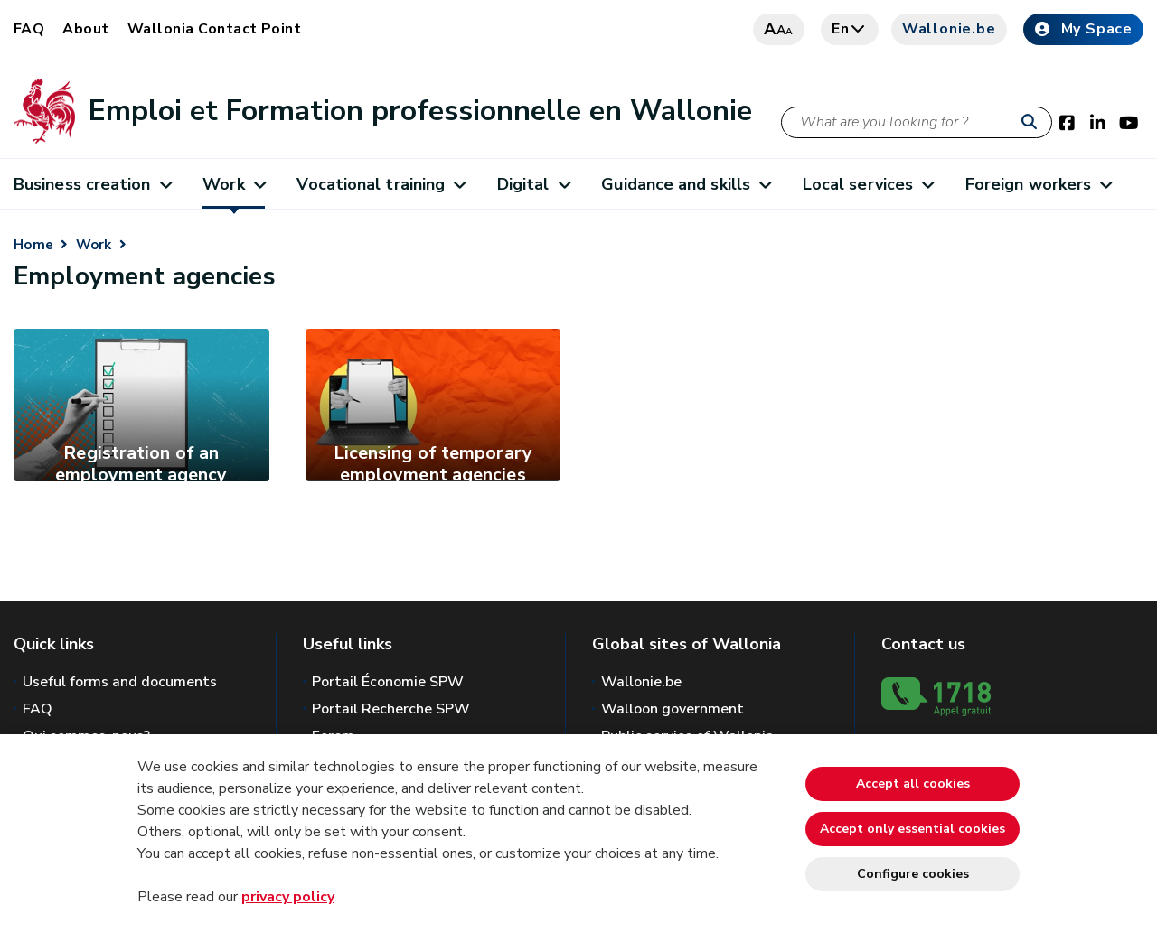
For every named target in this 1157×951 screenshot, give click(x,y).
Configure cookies (913, 873)
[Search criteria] (916, 122)
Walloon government (672, 709)
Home (33, 245)
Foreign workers (1038, 184)
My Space (1083, 29)
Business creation (92, 184)
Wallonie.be (949, 29)
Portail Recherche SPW (391, 709)
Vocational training (380, 184)
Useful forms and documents (120, 682)
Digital (533, 184)
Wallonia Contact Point (214, 29)
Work (233, 184)
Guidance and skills (685, 184)
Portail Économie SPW (388, 682)
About (85, 29)
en (850, 29)
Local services (868, 184)
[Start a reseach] (1033, 122)
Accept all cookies (913, 783)
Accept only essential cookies (912, 828)
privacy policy (287, 897)
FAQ (29, 29)
